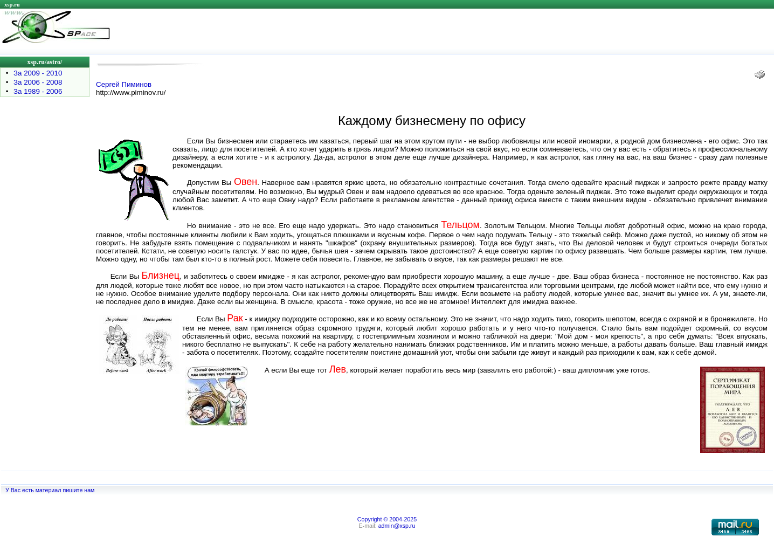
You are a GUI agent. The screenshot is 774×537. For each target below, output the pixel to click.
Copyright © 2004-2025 (387, 519)
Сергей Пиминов (123, 84)
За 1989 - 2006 (37, 91)
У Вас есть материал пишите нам (49, 490)
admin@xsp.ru (397, 525)
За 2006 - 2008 (37, 82)
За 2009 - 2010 (37, 73)
